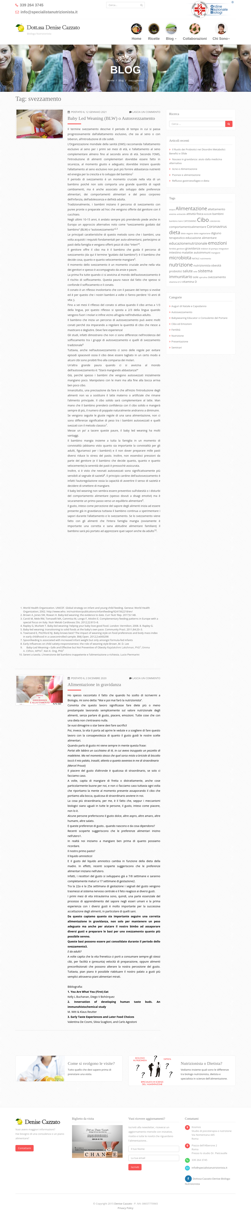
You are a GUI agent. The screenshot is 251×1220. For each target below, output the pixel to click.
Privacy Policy (125, 1208)
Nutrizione (177, 335)
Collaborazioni (195, 32)
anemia (172, 214)
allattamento (216, 209)
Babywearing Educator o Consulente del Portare (199, 318)
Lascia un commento (146, 112)
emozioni (217, 243)
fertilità (172, 248)
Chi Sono (221, 32)
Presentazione (179, 341)
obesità (216, 265)
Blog (171, 32)
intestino (175, 252)
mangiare (215, 252)
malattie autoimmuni (196, 252)
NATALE (195, 258)
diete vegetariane (202, 233)
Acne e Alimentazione (184, 169)
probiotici (175, 271)
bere (180, 221)
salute (188, 271)
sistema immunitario (190, 273)
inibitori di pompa (209, 248)
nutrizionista (201, 265)
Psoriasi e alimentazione (186, 175)
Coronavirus (217, 226)
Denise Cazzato (123, 1203)
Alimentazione (191, 208)
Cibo (203, 220)
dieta (174, 232)
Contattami (24, 1148)
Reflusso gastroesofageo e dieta (190, 180)
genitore (181, 248)
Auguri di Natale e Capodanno (188, 306)
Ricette (154, 32)
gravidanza (192, 248)
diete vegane (187, 233)
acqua (172, 209)
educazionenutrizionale (188, 243)
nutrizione (181, 264)
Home (136, 32)
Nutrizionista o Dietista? (201, 1063)
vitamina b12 (175, 282)
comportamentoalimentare (187, 227)
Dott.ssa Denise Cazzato (53, 28)
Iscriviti (135, 1167)
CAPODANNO (189, 221)
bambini (218, 214)
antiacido (181, 214)
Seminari (176, 347)
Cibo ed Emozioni (181, 324)
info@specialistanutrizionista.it (209, 1167)
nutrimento (205, 258)
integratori (224, 248)
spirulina (203, 277)
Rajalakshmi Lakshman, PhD (124, 647)
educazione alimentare (201, 238)
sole (195, 277)
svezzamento (136, 80)
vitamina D (189, 282)
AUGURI (208, 214)
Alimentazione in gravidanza (94, 684)
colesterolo (214, 221)
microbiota (180, 258)
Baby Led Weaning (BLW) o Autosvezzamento (111, 118)
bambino (173, 221)
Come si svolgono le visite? (91, 1063)
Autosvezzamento (181, 312)
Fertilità (175, 329)
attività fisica (194, 214)
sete (195, 271)
